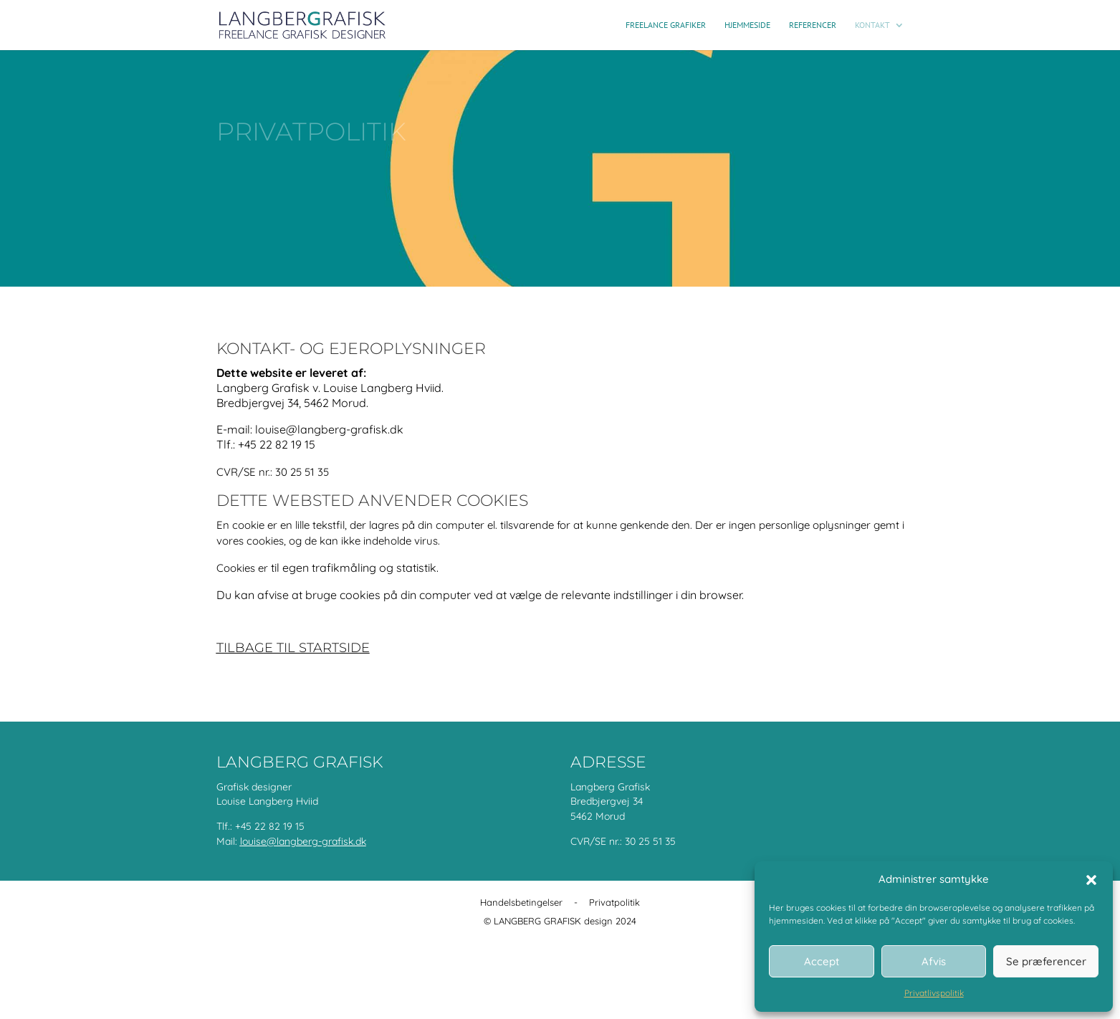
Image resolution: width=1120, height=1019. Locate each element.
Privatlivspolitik (934, 992)
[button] (1091, 880)
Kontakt (872, 25)
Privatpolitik (614, 902)
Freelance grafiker (666, 25)
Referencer (812, 25)
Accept (821, 961)
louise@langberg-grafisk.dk (303, 841)
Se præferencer (1046, 961)
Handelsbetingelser (521, 902)
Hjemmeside (747, 25)
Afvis (934, 961)
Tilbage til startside (293, 648)
